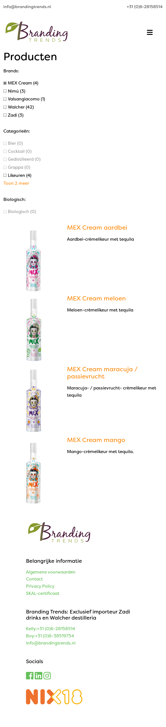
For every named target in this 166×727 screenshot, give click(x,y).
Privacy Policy (40, 586)
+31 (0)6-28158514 (145, 6)
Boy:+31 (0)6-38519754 (50, 636)
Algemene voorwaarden (50, 572)
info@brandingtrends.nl (27, 6)
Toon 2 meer (16, 183)
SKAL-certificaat (42, 593)
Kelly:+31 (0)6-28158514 (50, 628)
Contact (34, 579)
